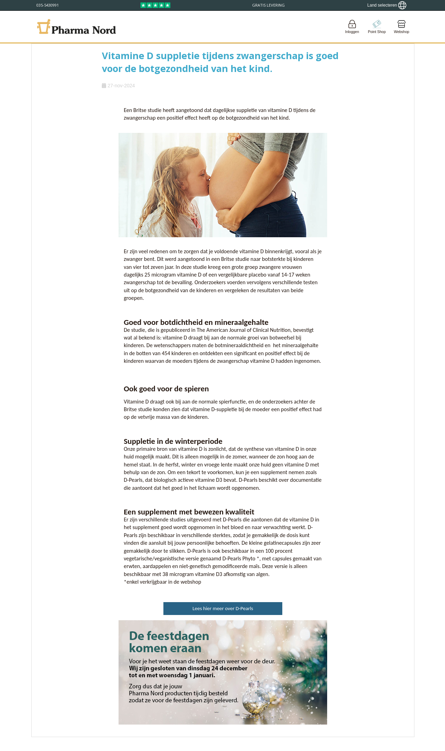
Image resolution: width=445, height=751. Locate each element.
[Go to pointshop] (376, 26)
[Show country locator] (386, 5)
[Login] (352, 26)
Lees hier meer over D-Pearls (223, 608)
